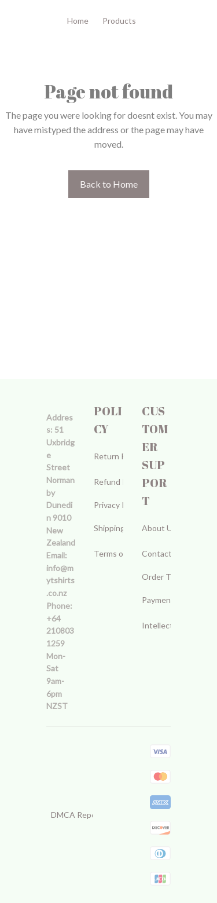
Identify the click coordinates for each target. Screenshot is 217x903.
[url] (60, 580)
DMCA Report (76, 815)
